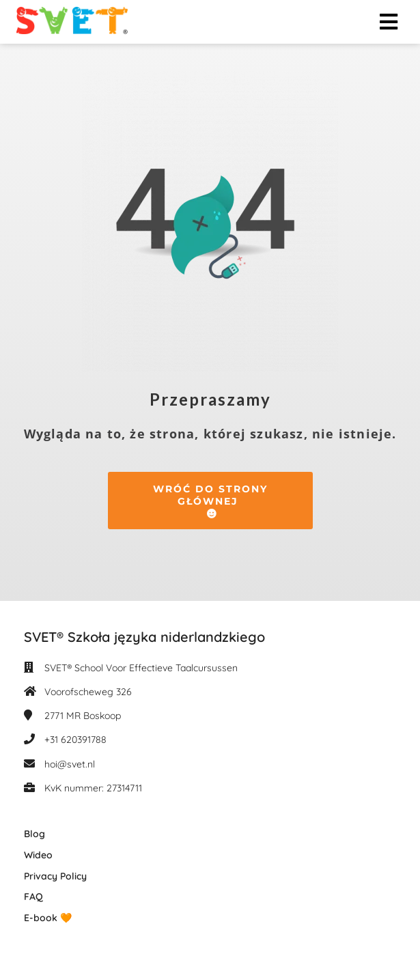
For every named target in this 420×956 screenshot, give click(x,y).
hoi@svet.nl (69, 764)
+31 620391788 (75, 739)
